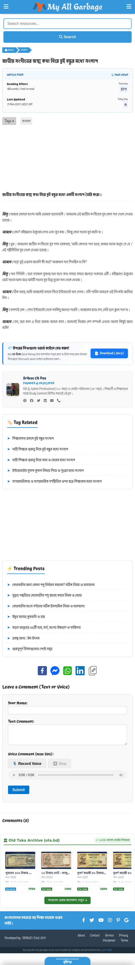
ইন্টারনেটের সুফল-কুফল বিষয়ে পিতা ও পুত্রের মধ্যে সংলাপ (45, 471)
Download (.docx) (109, 353)
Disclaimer (109, 944)
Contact (95, 939)
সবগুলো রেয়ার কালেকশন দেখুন (67, 903)
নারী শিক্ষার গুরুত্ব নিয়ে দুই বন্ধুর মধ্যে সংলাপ (37, 449)
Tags (9, 121)
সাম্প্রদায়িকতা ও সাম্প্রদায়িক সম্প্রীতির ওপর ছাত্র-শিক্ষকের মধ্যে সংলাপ (54, 482)
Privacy (123, 939)
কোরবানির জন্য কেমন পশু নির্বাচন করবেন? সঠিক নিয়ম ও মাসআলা (51, 585)
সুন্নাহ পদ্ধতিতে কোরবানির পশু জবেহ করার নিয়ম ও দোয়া (44, 596)
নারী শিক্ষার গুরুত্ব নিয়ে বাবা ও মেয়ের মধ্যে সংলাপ (41, 460)
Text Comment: (67, 733)
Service (109, 939)
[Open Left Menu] (6, 6)
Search (67, 37)
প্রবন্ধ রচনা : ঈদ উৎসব (23, 638)
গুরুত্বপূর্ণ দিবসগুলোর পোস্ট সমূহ (29, 649)
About (81, 939)
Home (9, 50)
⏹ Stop (60, 767)
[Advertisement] (67, 159)
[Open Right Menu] (129, 6)
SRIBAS (27, 941)
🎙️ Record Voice (27, 767)
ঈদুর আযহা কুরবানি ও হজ (26, 617)
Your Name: (67, 707)
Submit (18, 793)
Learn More (106, 954)
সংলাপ (24, 50)
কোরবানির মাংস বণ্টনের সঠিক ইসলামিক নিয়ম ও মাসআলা (46, 606)
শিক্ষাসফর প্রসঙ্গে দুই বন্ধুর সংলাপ (30, 439)
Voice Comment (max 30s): (31, 758)
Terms (124, 944)
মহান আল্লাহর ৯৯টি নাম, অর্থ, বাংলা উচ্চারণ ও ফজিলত (44, 628)
